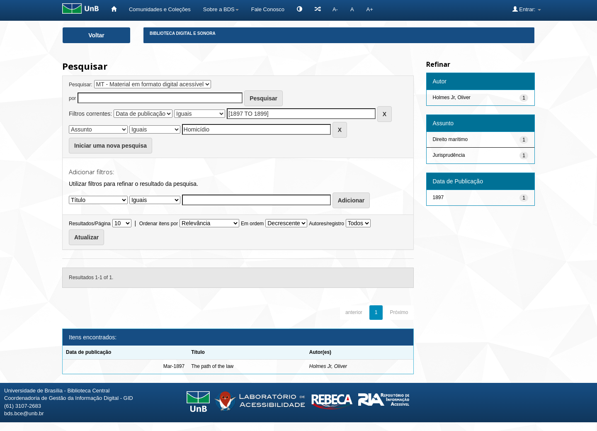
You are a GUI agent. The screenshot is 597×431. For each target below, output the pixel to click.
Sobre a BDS (221, 9)
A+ (369, 9)
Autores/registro (326, 223)
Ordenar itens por (158, 223)
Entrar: (526, 9)
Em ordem (252, 223)
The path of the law (212, 366)
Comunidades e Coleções (160, 9)
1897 (438, 197)
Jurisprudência (449, 155)
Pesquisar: (80, 85)
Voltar (96, 35)
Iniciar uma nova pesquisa (110, 145)
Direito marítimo (450, 139)
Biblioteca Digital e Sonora (183, 33)
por (72, 98)
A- (335, 9)
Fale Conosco (267, 9)
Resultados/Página (90, 223)
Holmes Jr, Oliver (328, 366)
